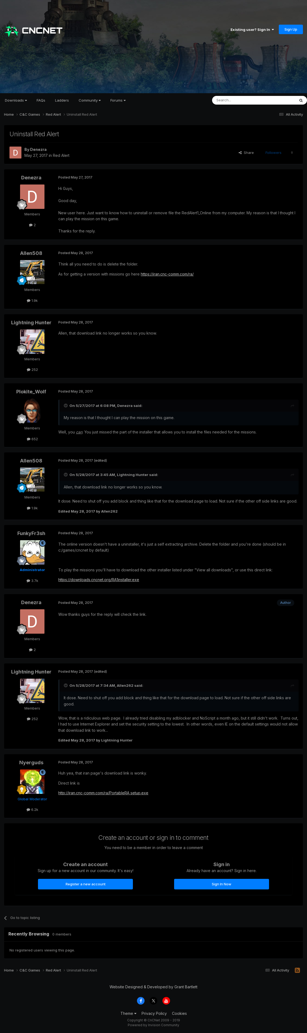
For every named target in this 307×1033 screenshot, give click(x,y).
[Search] (239, 100)
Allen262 (125, 685)
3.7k (32, 580)
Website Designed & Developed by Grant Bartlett (153, 987)
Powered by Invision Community (153, 1025)
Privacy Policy (154, 1013)
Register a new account (85, 884)
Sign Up (290, 29)
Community (90, 100)
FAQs (41, 100)
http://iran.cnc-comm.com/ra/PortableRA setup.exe (103, 793)
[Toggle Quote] (66, 405)
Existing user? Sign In (252, 29)
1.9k (32, 300)
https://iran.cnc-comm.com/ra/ (167, 274)
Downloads (16, 100)
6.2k (32, 809)
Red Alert (61, 155)
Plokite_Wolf (31, 391)
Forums (118, 100)
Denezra (38, 149)
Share (246, 152)
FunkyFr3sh (31, 533)
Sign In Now (221, 884)
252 (32, 369)
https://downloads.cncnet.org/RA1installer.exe (98, 579)
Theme (128, 1013)
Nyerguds (31, 762)
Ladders (62, 100)
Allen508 (31, 253)
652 (32, 439)
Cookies (179, 1013)
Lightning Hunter (31, 322)
